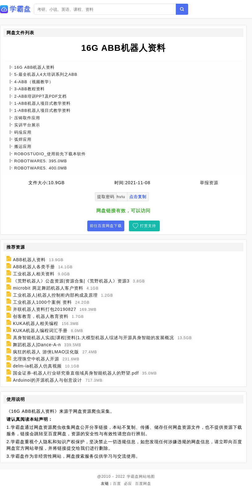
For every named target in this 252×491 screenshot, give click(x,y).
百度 (117, 483)
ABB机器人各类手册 (34, 266)
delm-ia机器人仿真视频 (37, 365)
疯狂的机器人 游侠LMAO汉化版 (46, 351)
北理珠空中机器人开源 (36, 358)
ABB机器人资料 (29, 259)
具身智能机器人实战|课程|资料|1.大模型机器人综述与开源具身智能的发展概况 (93, 337)
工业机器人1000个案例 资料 (42, 302)
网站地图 (147, 476)
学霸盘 (133, 476)
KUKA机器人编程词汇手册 (40, 330)
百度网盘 (143, 483)
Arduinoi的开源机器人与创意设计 (47, 380)
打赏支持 (148, 226)
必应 (128, 483)
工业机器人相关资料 (34, 273)
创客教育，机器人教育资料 (40, 316)
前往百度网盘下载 (106, 226)
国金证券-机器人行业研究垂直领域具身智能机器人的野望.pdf (76, 373)
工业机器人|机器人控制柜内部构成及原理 (55, 295)
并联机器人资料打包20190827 (44, 309)
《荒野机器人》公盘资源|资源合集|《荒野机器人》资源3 (71, 280)
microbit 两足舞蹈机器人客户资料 (48, 288)
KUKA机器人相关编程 (35, 323)
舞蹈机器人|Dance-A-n (37, 344)
